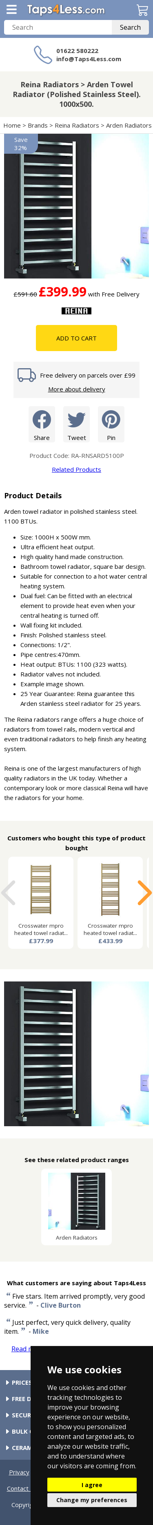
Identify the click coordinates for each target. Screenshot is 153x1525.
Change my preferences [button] (91, 1500)
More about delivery (76, 389)
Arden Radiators (129, 125)
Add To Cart (76, 338)
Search (130, 27)
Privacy (19, 1472)
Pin (111, 424)
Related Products (76, 469)
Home (12, 125)
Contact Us (22, 1488)
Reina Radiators (77, 125)
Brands (38, 125)
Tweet (76, 424)
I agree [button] (92, 1485)
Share (42, 424)
